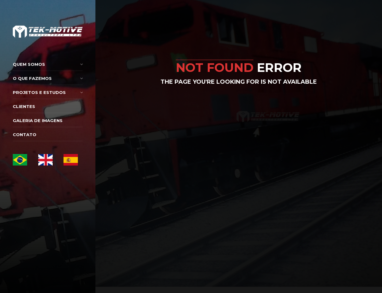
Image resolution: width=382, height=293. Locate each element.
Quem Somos (29, 64)
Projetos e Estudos (39, 92)
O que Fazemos (32, 78)
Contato (24, 134)
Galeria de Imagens (38, 120)
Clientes (24, 106)
